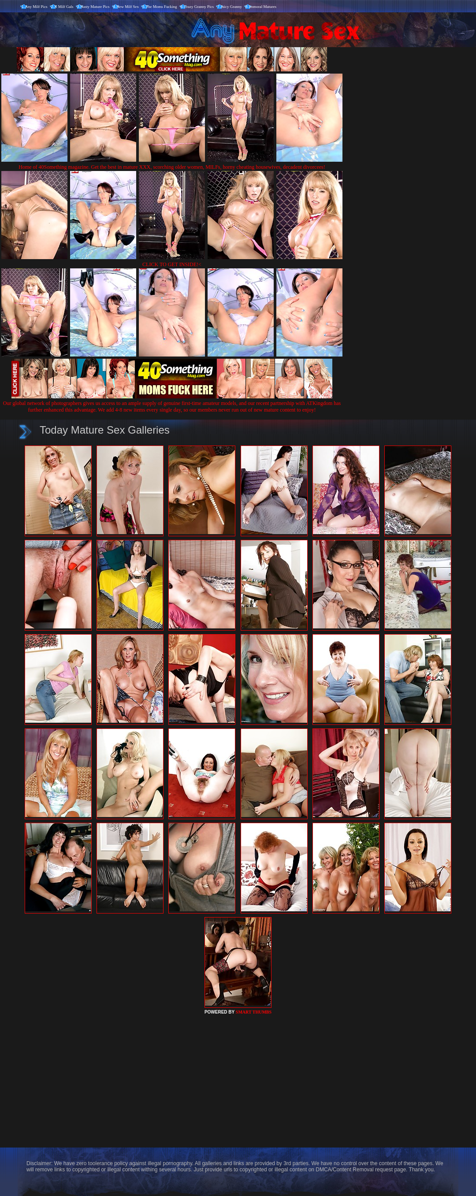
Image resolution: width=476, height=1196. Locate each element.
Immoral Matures (262, 6)
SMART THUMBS (253, 1012)
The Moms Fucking (161, 6)
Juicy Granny (231, 6)
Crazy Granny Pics (199, 6)
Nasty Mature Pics (95, 6)
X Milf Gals (64, 6)
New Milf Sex (127, 6)
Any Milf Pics (36, 6)
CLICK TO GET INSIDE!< (171, 264)
